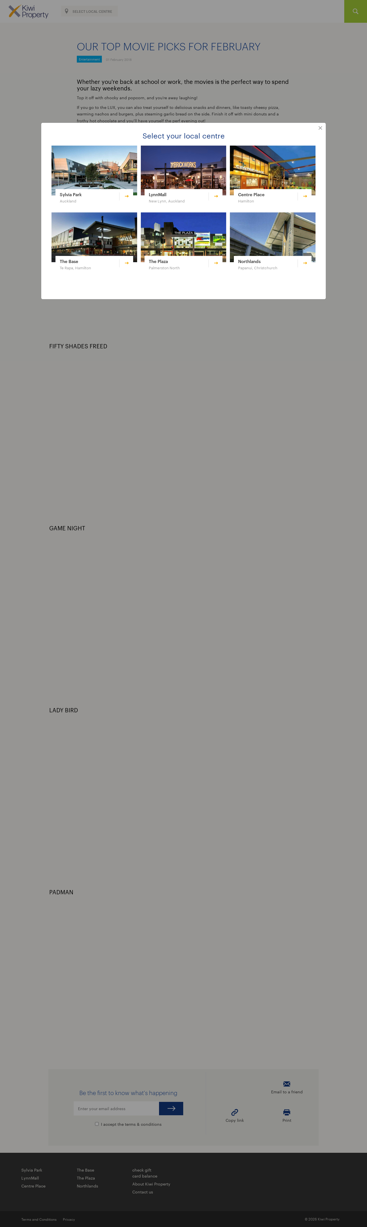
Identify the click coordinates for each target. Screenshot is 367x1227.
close (320, 128)
